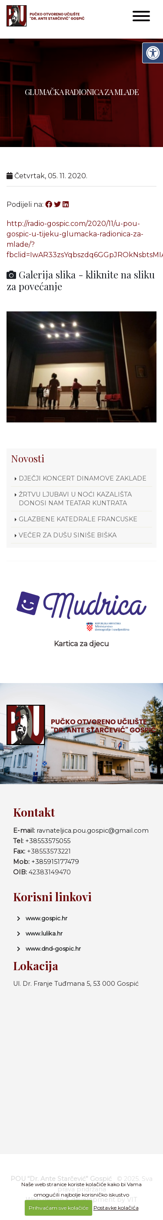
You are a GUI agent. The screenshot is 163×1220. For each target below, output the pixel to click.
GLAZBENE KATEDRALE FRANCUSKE (78, 519)
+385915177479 (55, 862)
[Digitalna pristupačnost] (152, 53)
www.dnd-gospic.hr (53, 948)
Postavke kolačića (116, 1207)
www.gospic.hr (46, 918)
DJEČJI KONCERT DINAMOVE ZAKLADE (82, 478)
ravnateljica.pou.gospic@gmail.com (93, 830)
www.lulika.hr (44, 933)
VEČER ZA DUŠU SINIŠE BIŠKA (67, 535)
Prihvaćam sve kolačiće (58, 1207)
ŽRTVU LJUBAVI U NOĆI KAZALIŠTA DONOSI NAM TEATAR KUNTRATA (75, 499)
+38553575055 (47, 841)
